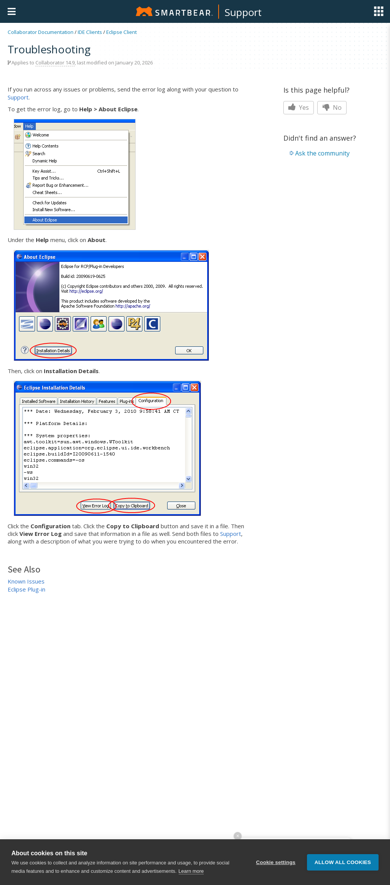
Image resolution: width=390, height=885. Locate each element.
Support (243, 12)
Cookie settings (276, 862)
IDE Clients (90, 32)
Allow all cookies (343, 862)
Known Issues (26, 581)
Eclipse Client (121, 32)
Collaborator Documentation (41, 32)
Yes (298, 107)
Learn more (191, 871)
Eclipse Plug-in (26, 589)
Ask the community (322, 153)
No (332, 107)
